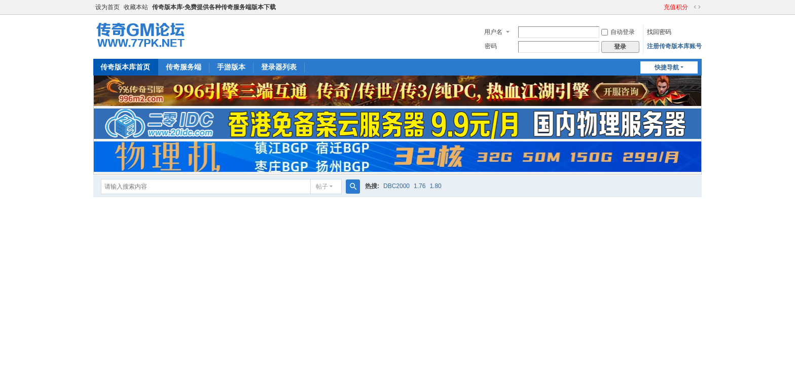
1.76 (419, 186)
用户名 (493, 31)
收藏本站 (136, 7)
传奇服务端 (183, 67)
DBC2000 (396, 186)
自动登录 (618, 31)
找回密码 (659, 31)
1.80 (435, 186)
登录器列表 (279, 67)
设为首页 (107, 7)
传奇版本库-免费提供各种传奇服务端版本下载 (214, 7)
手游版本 (231, 67)
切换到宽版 (697, 7)
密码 (491, 46)
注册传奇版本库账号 (674, 46)
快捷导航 (667, 67)
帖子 (322, 186)
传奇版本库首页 (125, 67)
